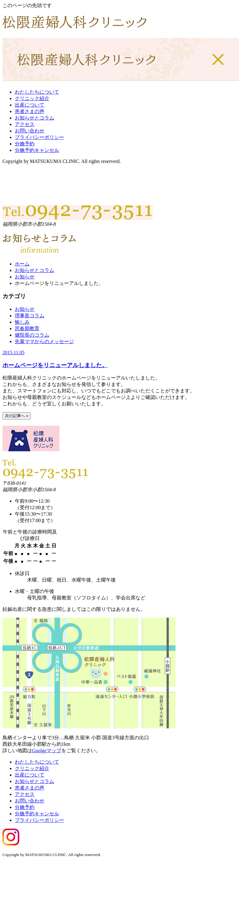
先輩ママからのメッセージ (44, 341)
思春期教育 (27, 328)
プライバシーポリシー (39, 137)
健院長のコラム (32, 335)
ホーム (22, 263)
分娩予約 (24, 143)
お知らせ (24, 276)
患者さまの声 (29, 111)
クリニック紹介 (32, 98)
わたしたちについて (37, 92)
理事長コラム (29, 315)
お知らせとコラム (34, 117)
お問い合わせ (29, 130)
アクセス (24, 124)
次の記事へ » (16, 415)
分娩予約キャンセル (37, 150)
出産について (29, 105)
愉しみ (22, 322)
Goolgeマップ (46, 750)
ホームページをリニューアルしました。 (55, 365)
